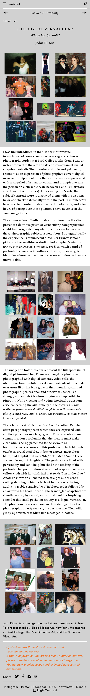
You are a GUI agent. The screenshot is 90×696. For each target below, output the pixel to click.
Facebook (40, 687)
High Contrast (47, 690)
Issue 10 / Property (45, 13)
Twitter (25, 687)
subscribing (35, 660)
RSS (52, 687)
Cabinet (14, 3)
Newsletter (66, 687)
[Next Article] (84, 12)
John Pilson (10, 623)
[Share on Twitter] (17, 676)
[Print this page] (35, 676)
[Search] (85, 3)
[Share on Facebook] (23, 676)
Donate (81, 687)
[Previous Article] (5, 12)
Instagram (11, 687)
